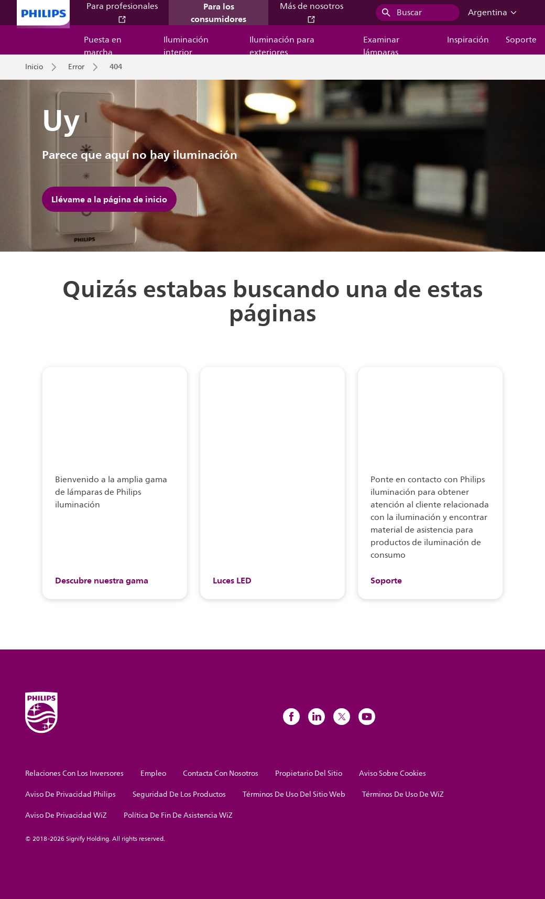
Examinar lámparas (381, 44)
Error (76, 67)
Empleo (153, 773)
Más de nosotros (311, 12)
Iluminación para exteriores (281, 44)
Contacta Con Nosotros (220, 773)
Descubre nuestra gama (101, 580)
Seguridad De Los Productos (179, 794)
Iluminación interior (186, 44)
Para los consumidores (218, 12)
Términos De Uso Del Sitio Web (294, 794)
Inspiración (468, 40)
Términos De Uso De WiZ (403, 794)
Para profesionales (122, 12)
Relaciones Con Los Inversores (74, 773)
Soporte (521, 40)
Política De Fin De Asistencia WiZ (178, 815)
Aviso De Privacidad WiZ (66, 815)
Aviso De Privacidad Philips (70, 794)
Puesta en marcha (103, 44)
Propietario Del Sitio (308, 773)
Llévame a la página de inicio (109, 199)
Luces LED (232, 580)
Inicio (34, 67)
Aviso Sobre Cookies (392, 773)
